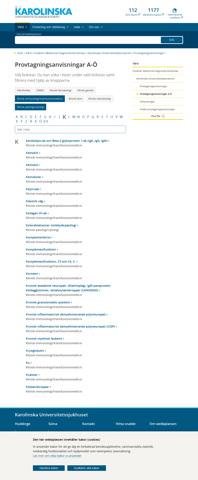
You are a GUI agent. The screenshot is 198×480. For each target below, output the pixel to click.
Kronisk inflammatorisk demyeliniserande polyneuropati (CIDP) (70, 326)
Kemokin (32, 153)
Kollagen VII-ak (36, 213)
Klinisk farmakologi (60, 90)
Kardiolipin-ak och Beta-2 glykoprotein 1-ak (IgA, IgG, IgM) (66, 141)
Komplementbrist (38, 237)
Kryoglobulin (35, 351)
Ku (28, 363)
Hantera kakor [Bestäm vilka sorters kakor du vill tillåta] (49, 468)
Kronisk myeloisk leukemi (44, 338)
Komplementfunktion (41, 249)
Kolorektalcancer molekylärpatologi (51, 225)
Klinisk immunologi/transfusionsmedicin (40, 98)
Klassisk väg (34, 201)
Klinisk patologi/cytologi (30, 107)
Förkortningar (147, 101)
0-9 (45, 121)
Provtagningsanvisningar (148, 53)
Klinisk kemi (75, 98)
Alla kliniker (23, 90)
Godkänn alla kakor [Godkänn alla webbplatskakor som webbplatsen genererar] (86, 468)
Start (20, 53)
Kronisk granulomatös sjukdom (48, 302)
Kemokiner (33, 177)
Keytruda (32, 189)
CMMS (40, 90)
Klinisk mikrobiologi (99, 98)
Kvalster (32, 375)
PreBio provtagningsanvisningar (157, 109)
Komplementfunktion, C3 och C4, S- (50, 261)
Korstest (32, 273)
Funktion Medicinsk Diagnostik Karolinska (59, 53)
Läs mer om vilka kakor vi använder (57, 456)
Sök (171, 39)
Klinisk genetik (85, 90)
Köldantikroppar (37, 387)
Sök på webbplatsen (30, 40)
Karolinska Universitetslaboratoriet (109, 53)
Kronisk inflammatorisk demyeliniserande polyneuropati (66, 314)
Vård (29, 53)
